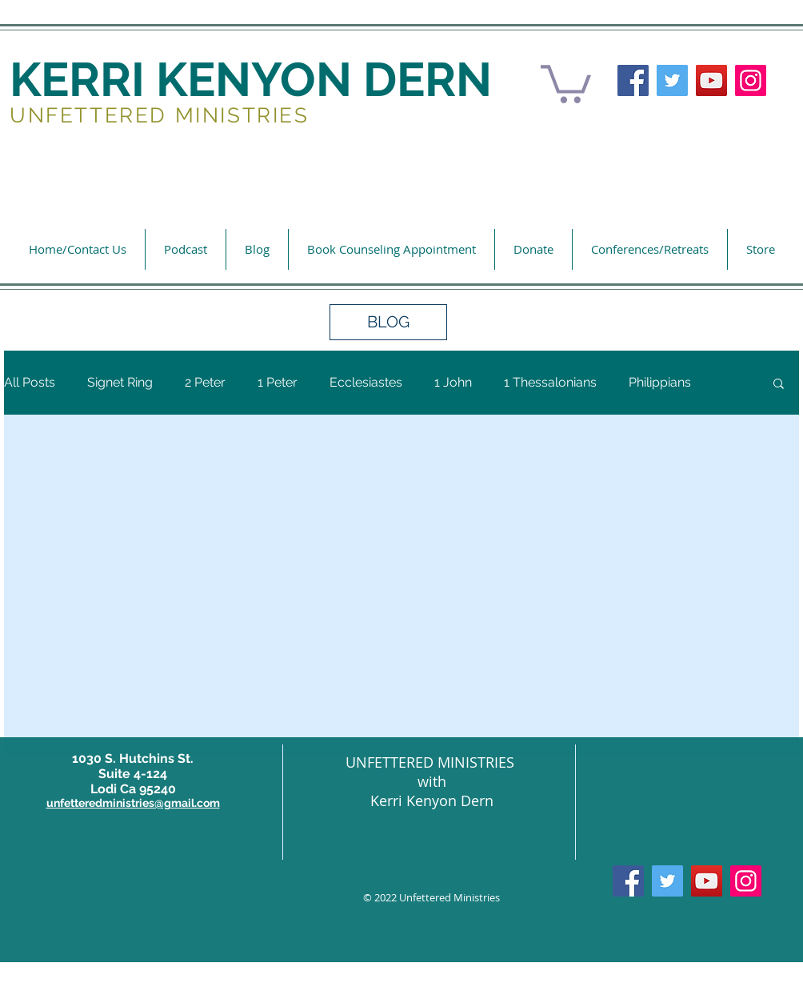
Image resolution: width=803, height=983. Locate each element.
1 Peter (278, 382)
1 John (453, 382)
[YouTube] (711, 80)
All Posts (29, 382)
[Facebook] (633, 80)
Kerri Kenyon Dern (431, 800)
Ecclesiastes (366, 382)
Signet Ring (120, 382)
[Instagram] (750, 80)
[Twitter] (672, 80)
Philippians (660, 382)
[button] (566, 82)
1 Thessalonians (550, 382)
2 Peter (205, 382)
